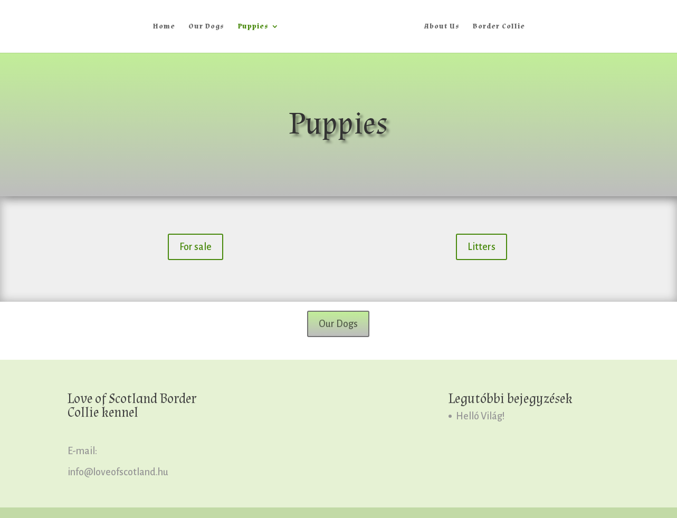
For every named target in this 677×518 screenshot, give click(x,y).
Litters (481, 247)
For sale (195, 247)
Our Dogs (206, 27)
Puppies (253, 27)
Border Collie (499, 27)
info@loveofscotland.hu (118, 472)
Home (163, 27)
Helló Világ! (480, 416)
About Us (442, 27)
